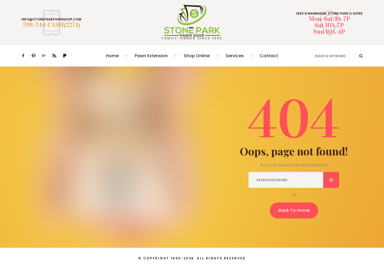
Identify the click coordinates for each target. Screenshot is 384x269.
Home (112, 56)
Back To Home (294, 210)
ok (361, 56)
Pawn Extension (151, 56)
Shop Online (197, 56)
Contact (269, 56)
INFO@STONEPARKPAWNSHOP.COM (51, 19)
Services (235, 56)
